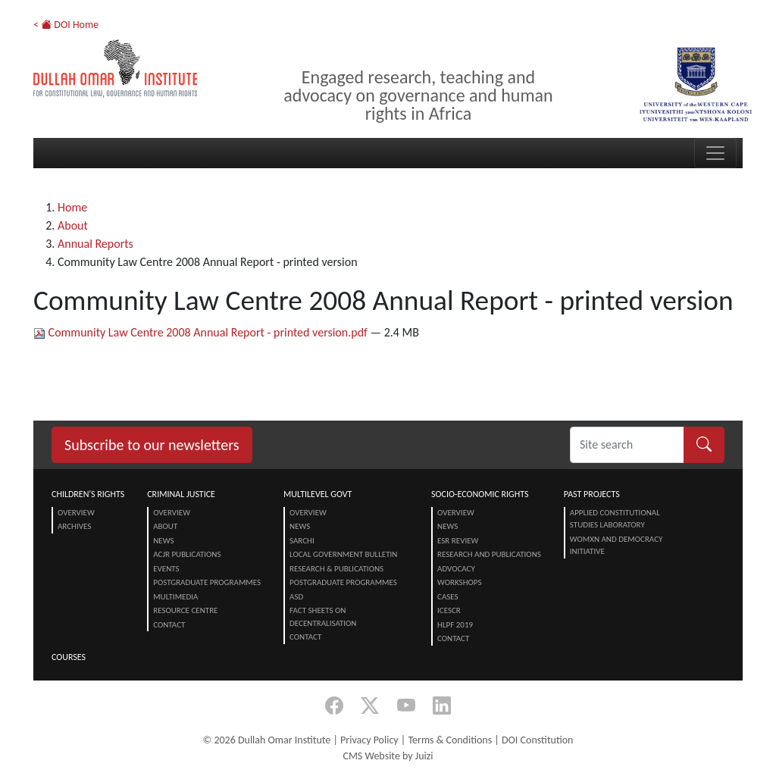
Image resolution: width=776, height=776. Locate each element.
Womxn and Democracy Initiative (616, 545)
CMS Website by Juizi (388, 755)
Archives (74, 526)
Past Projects (592, 494)
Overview (76, 513)
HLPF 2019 (455, 625)
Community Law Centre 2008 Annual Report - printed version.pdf (202, 332)
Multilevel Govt (317, 494)
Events (166, 569)
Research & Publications (336, 569)
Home (72, 207)
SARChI (301, 541)
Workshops (459, 582)
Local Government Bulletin (343, 554)
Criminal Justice (181, 494)
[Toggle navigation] (715, 153)
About (73, 225)
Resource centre (185, 610)
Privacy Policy (369, 740)
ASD (296, 597)
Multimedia (175, 597)
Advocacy (456, 569)
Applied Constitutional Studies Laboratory (615, 519)
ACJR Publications (187, 554)
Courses (69, 657)
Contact (169, 625)
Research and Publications (489, 554)
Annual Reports (95, 243)
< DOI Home (66, 24)
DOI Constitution (537, 740)
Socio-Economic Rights (479, 494)
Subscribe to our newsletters (151, 445)
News (163, 541)
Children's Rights (88, 494)
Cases (447, 597)
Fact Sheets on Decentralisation (322, 616)
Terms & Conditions (450, 740)
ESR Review (457, 541)
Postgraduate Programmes (207, 582)
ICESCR (449, 610)
